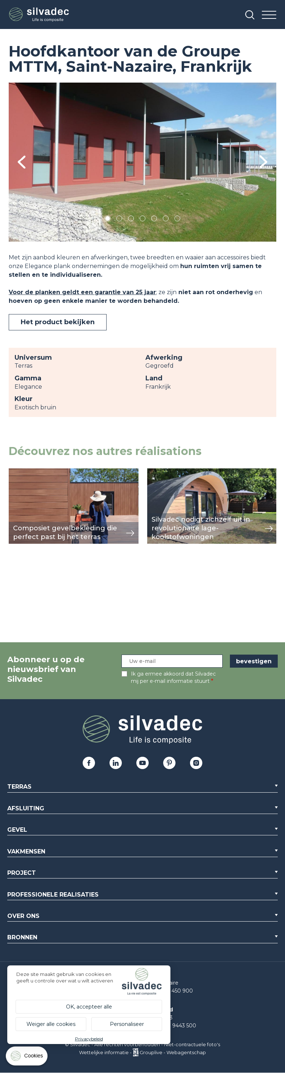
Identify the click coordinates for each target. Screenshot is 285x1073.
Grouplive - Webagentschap (173, 1052)
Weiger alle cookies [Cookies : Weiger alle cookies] (50, 1024)
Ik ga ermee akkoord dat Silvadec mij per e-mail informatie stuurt (173, 677)
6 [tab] (166, 219)
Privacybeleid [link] (89, 1038)
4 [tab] (142, 219)
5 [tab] (154, 219)
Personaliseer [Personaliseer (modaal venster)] (127, 1024)
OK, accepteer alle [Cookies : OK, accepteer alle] (89, 1006)
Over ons (23, 916)
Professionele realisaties (53, 894)
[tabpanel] (142, 162)
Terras (19, 786)
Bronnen (22, 937)
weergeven (25, 472)
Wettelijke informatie (104, 1052)
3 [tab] (131, 219)
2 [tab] (119, 219)
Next (263, 162)
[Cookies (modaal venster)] (27, 1057)
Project (21, 872)
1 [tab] (108, 219)
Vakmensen (26, 851)
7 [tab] (177, 219)
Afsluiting (25, 808)
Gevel (17, 829)
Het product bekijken (58, 322)
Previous (21, 162)
